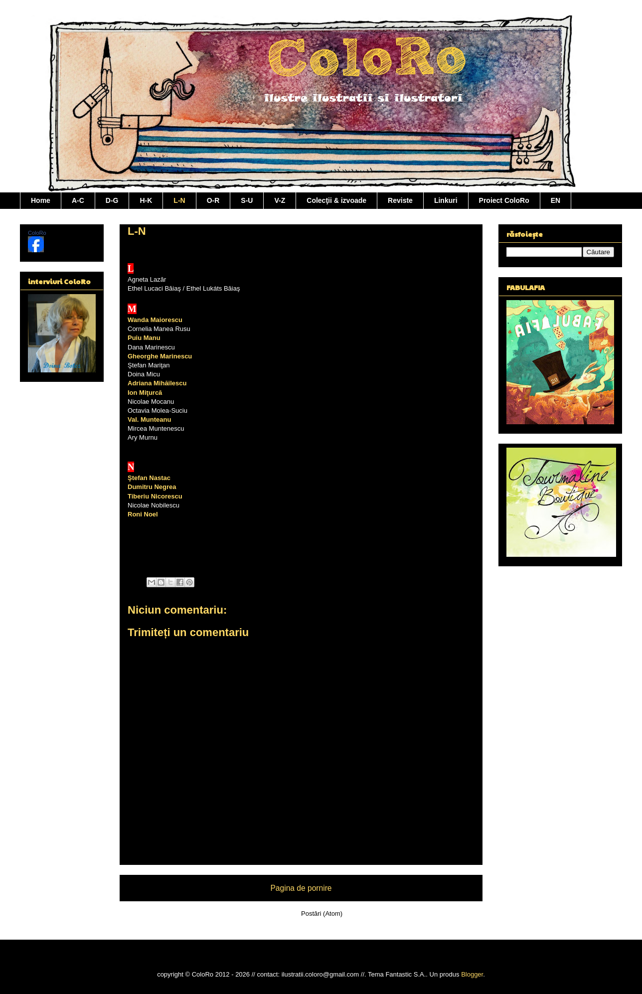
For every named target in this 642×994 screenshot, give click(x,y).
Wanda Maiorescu (155, 320)
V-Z (279, 200)
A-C (78, 200)
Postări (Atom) (321, 913)
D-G (112, 200)
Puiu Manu (144, 337)
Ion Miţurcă (145, 392)
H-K (146, 200)
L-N (179, 200)
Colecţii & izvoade (336, 200)
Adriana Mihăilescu (157, 383)
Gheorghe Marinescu (160, 356)
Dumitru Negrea (152, 487)
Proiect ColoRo (504, 200)
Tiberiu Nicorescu (155, 496)
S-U (247, 200)
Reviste (400, 200)
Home (40, 200)
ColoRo (37, 233)
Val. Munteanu (149, 419)
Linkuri (446, 200)
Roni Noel (143, 514)
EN (555, 200)
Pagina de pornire (300, 888)
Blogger (472, 974)
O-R (213, 200)
